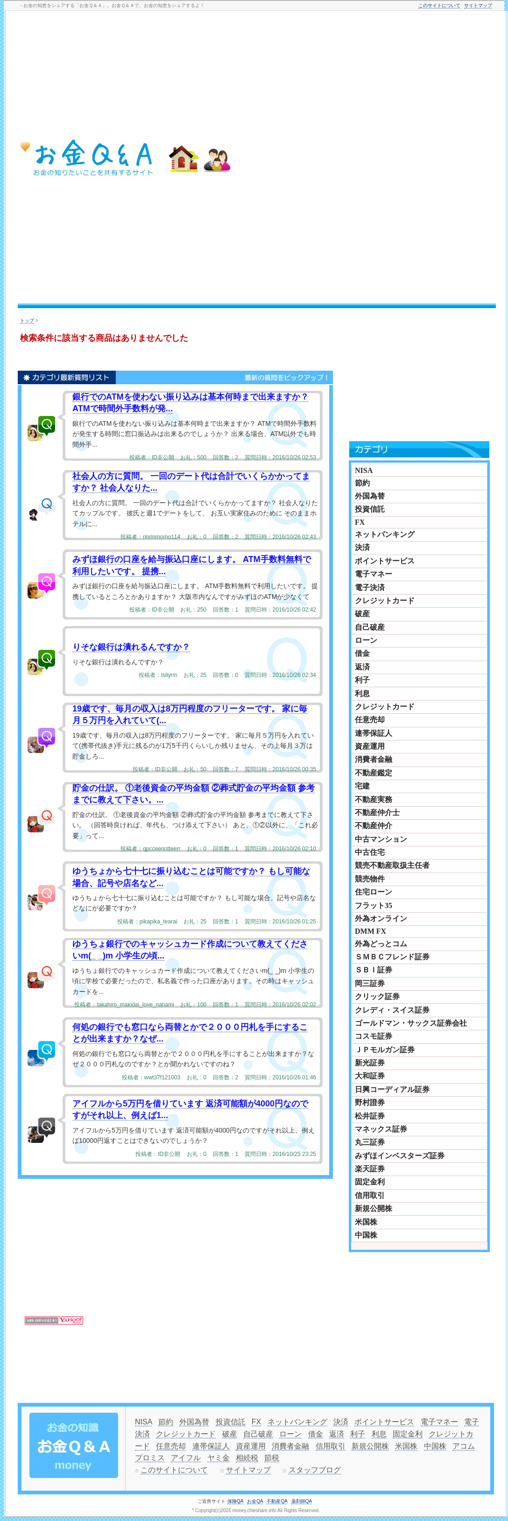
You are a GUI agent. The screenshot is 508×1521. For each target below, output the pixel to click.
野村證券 (370, 1102)
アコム (463, 1446)
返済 (362, 667)
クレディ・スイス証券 (392, 1010)
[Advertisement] (444, 159)
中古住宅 (370, 852)
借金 (362, 653)
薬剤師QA (301, 1501)
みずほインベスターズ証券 (399, 1156)
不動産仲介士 (377, 813)
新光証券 (370, 1063)
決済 (362, 547)
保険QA (235, 1501)
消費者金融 (373, 759)
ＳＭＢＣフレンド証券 (392, 957)
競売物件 (370, 879)
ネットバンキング (385, 534)
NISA (364, 470)
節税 (271, 1458)
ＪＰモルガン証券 (385, 1050)
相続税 (247, 1458)
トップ (27, 320)
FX (360, 522)
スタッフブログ (315, 1470)
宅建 (362, 786)
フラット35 (373, 905)
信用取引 (370, 1195)
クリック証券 (377, 996)
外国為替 (370, 496)
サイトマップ (478, 5)
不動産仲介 (373, 826)
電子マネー (373, 574)
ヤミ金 (218, 1458)
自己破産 (370, 627)
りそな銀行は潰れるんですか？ (131, 647)
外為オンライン (381, 918)
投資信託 (370, 509)
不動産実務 (373, 799)
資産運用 (370, 746)
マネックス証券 (381, 1129)
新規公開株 (373, 1208)
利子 (362, 680)
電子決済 (370, 588)
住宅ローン (373, 892)
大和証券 (370, 1076)
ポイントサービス (385, 561)
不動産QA (277, 1501)
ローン (366, 640)
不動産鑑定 (373, 773)
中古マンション (381, 839)
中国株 (366, 1235)
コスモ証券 (373, 1036)
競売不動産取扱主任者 (392, 865)
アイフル (186, 1458)
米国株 (366, 1222)
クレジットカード (385, 601)
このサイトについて (439, 5)
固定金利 (370, 1182)
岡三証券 (370, 983)
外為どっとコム (381, 944)
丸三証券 (370, 1142)
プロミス (150, 1458)
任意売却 (370, 720)
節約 (362, 483)
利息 (362, 693)
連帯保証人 (373, 733)
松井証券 (370, 1116)
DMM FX (370, 931)
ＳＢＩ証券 (373, 970)
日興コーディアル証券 (392, 1089)
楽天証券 (370, 1169)
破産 (362, 614)
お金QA (255, 1501)
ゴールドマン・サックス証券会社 (411, 1023)
